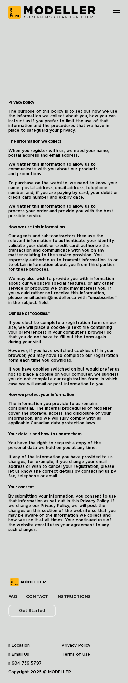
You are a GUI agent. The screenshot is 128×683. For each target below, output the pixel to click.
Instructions (73, 597)
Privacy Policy (76, 645)
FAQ (12, 597)
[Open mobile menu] (116, 12)
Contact (37, 597)
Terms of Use (76, 654)
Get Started (32, 611)
